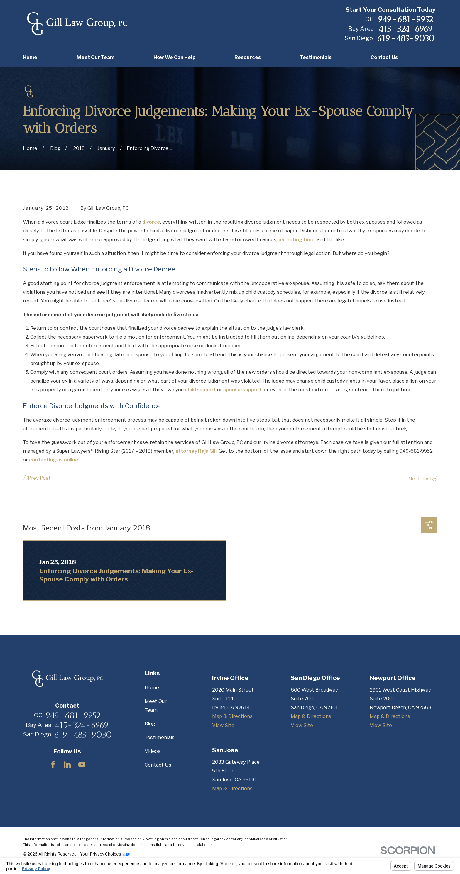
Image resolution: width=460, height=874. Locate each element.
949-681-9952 (405, 19)
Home (152, 687)
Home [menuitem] (30, 57)
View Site (223, 725)
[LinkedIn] (67, 764)
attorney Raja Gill (196, 451)
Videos (152, 751)
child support (200, 390)
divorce (151, 222)
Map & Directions (232, 716)
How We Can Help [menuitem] (174, 57)
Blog (150, 723)
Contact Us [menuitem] (384, 57)
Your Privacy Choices (105, 854)
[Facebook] (53, 764)
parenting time (296, 239)
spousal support (242, 390)
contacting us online (53, 460)
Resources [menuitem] (247, 57)
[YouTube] (81, 764)
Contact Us (158, 765)
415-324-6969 (405, 28)
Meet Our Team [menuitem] (95, 57)
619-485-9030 (405, 38)
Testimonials (160, 737)
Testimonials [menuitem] (316, 57)
